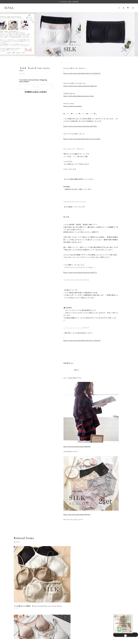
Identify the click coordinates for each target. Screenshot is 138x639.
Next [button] (135, 36)
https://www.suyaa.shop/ (73, 106)
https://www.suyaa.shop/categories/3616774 (80, 272)
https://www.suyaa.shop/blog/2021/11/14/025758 (82, 73)
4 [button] (65, 62)
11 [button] (75, 62)
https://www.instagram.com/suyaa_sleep (79, 96)
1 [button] (61, 62)
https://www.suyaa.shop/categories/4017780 (80, 126)
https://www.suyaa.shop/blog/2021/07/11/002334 (82, 340)
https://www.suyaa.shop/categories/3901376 (80, 86)
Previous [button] (3, 36)
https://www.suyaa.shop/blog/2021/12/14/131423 (82, 139)
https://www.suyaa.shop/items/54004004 (77, 446)
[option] (69, 36)
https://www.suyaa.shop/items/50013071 (77, 514)
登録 (108, 601)
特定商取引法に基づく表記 (41, 627)
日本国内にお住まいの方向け (36, 92)
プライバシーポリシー (24, 627)
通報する (76, 370)
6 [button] (68, 62)
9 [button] (72, 62)
